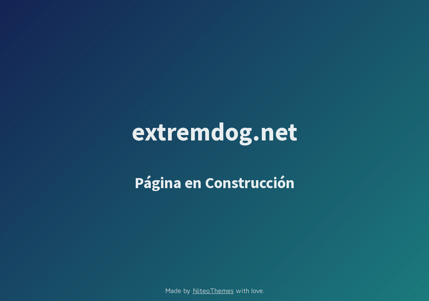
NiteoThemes (213, 290)
